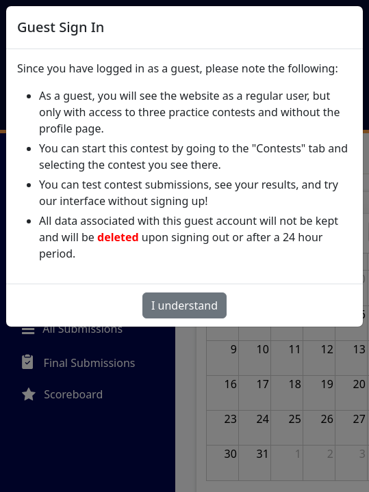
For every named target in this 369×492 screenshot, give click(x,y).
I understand (184, 305)
